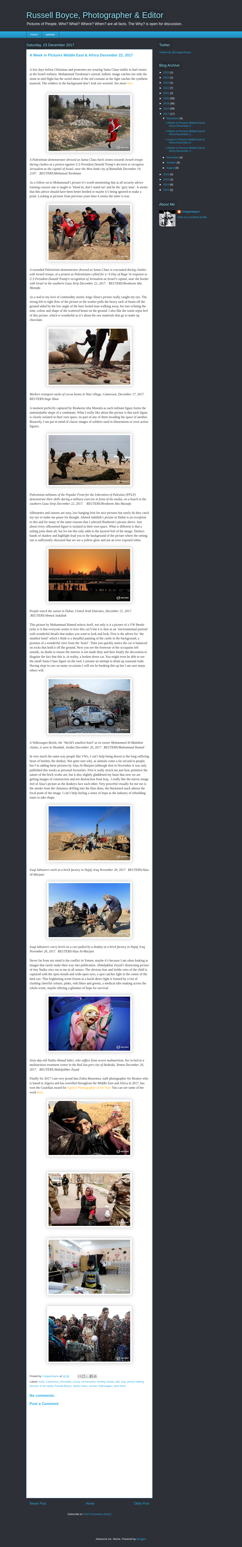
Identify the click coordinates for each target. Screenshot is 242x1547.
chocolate (65, 1381)
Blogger (141, 1538)
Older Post (141, 1503)
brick (41, 1381)
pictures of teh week (41, 1385)
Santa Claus (80, 1385)
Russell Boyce (63, 1385)
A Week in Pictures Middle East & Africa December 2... (185, 124)
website (50, 34)
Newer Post (38, 1503)
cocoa (76, 1381)
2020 (166, 98)
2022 (166, 87)
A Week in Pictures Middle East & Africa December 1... (185, 133)
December (173, 118)
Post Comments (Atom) (97, 1514)
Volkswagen (105, 1385)
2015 (166, 179)
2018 (166, 108)
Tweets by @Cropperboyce (175, 52)
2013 (166, 189)
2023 (166, 82)
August (171, 167)
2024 (166, 77)
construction (88, 1381)
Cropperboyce (191, 211)
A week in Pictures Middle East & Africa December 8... (185, 141)
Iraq (123, 1381)
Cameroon (52, 1381)
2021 (166, 93)
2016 (166, 174)
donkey (101, 1381)
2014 (166, 184)
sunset (93, 1385)
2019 (166, 103)
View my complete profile (192, 217)
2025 (166, 72)
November (173, 157)
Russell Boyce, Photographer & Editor (94, 15)
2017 (166, 113)
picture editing (135, 1381)
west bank (120, 1385)
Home (34, 34)
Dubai (110, 1381)
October (172, 162)
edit (117, 1381)
